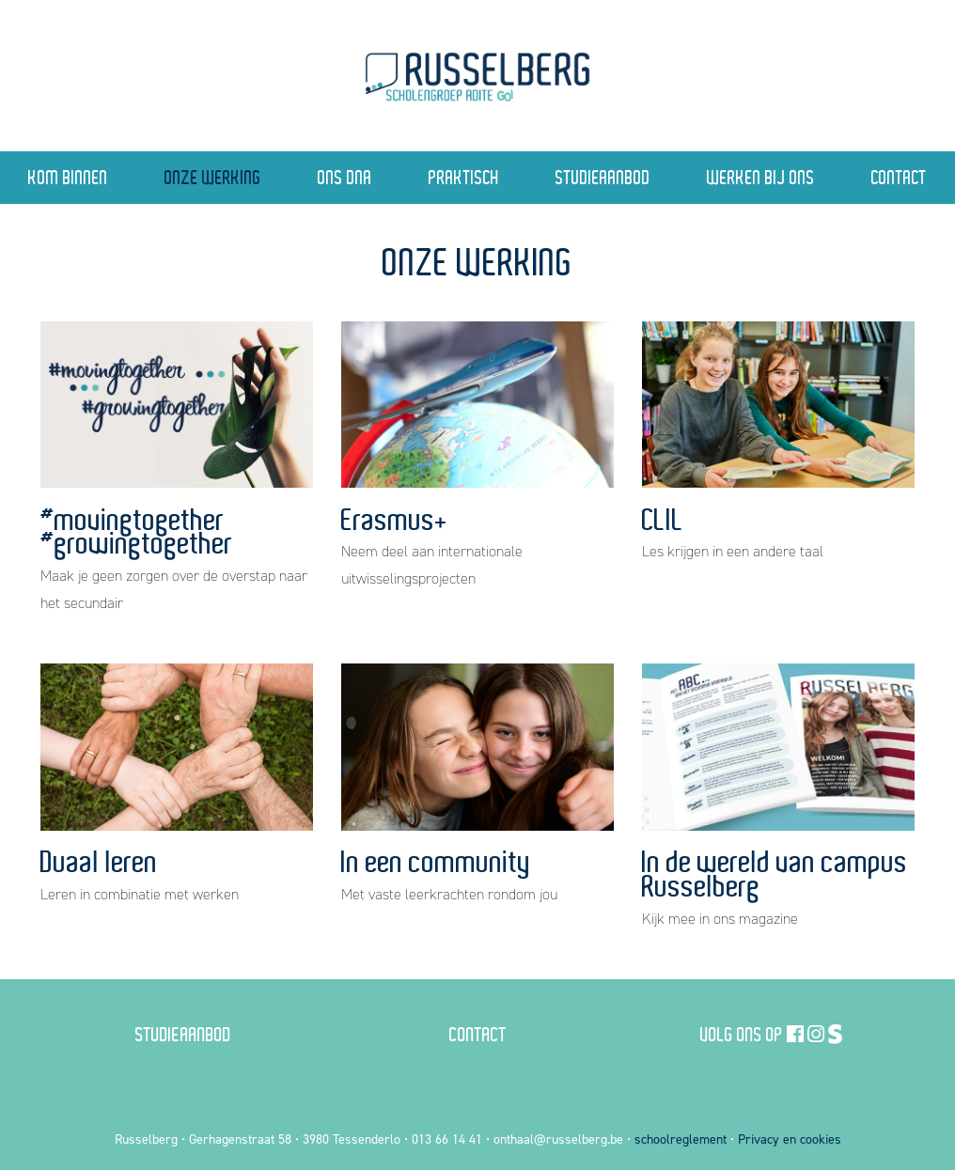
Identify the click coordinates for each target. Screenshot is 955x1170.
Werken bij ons (761, 177)
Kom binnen (68, 177)
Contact (899, 177)
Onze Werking (212, 177)
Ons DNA (345, 177)
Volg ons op (741, 1033)
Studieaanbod (603, 177)
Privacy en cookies (789, 1139)
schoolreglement (680, 1139)
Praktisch (464, 177)
